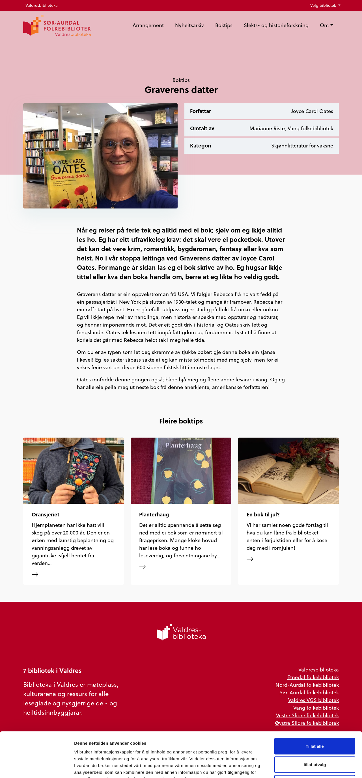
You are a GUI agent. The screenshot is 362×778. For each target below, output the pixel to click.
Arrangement (148, 25)
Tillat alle (315, 703)
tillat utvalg (314, 722)
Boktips (223, 25)
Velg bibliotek (323, 5)
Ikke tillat (315, 740)
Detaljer (301, 766)
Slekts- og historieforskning (276, 25)
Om (324, 25)
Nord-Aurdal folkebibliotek (307, 684)
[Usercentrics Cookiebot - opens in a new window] (36, 767)
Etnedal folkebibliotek (313, 677)
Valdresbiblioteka (41, 5)
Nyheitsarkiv (189, 25)
